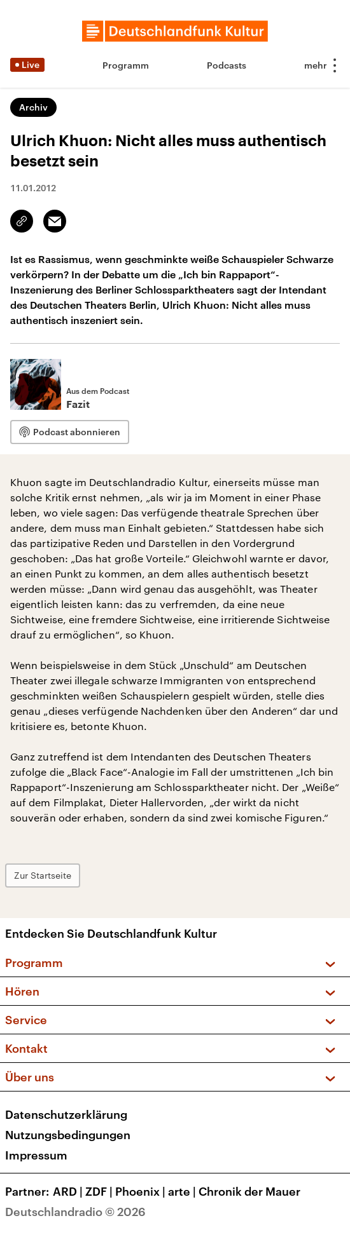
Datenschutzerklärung (66, 1114)
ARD (69, 1191)
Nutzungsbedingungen (67, 1135)
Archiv (33, 107)
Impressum (36, 1155)
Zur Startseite (42, 875)
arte (183, 1191)
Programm (125, 65)
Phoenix (141, 1191)
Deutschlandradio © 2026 (75, 1212)
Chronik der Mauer (249, 1191)
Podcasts (226, 65)
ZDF (100, 1191)
